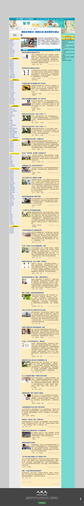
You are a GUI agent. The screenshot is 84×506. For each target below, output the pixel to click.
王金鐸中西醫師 (13, 111)
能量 (43, 149)
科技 (46, 19)
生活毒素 (42, 122)
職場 (68, 18)
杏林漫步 (12, 151)
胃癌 (11, 209)
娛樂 (54, 19)
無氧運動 (38, 149)
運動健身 (12, 68)
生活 (54, 18)
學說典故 (12, 146)
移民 (65, 18)
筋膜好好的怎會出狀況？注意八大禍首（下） (34, 114)
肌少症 (33, 192)
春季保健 (12, 229)
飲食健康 (12, 63)
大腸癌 (11, 216)
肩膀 (38, 64)
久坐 (33, 371)
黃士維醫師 (12, 136)
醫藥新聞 (12, 40)
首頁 (21, 28)
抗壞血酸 (34, 95)
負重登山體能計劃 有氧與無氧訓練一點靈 (33, 327)
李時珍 (11, 156)
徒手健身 (34, 205)
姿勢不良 (34, 78)
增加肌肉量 (39, 205)
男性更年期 (12, 100)
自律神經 (40, 389)
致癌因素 (12, 203)
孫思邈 (11, 161)
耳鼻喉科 (12, 173)
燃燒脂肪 (38, 403)
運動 (37, 257)
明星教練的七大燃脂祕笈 (67, 60)
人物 (51, 18)
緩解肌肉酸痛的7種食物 (28, 442)
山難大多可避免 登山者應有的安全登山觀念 (34, 310)
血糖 (41, 273)
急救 (26, 426)
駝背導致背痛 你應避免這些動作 (31, 68)
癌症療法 (34, 161)
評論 (40, 19)
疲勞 (39, 306)
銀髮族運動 (34, 226)
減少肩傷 (38, 78)
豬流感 (11, 42)
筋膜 (33, 122)
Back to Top (80, 499)
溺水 (30, 426)
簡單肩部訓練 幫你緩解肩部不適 (31, 52)
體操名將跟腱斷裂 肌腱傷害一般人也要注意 (34, 98)
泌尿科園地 (12, 183)
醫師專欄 (15, 105)
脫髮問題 (12, 88)
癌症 (42, 306)
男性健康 (12, 83)
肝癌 (11, 208)
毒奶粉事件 (12, 50)
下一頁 (29, 482)
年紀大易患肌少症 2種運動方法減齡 (32, 177)
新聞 (38, 19)
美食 (57, 18)
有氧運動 (34, 149)
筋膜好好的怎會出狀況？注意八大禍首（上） (34, 126)
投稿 (70, 18)
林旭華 (11, 123)
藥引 (43, 161)
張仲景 (11, 160)
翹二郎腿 (37, 371)
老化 (38, 356)
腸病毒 (11, 48)
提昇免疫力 (12, 43)
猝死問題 (12, 195)
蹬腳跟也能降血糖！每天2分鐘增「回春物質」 (35, 261)
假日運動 (29, 466)
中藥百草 (12, 141)
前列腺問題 (12, 92)
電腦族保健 (12, 76)
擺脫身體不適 (34, 93)
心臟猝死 (34, 438)
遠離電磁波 (12, 77)
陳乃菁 (11, 114)
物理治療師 (39, 225)
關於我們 (62, 19)
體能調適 (37, 337)
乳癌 (11, 211)
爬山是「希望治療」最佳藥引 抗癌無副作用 (34, 153)
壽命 (40, 257)
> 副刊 (24, 28)
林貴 (11, 118)
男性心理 (12, 91)
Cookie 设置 (42, 502)
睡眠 (36, 389)
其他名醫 (12, 164)
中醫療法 (12, 143)
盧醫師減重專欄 (13, 131)
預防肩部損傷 (34, 79)
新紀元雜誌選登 (13, 133)
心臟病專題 (12, 187)
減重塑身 (12, 66)
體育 (51, 19)
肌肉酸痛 (41, 452)
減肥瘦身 (34, 403)
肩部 (41, 64)
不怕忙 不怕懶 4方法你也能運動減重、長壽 (34, 246)
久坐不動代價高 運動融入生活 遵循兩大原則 (34, 456)
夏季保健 (12, 231)
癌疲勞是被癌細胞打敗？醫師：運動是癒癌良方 (35, 277)
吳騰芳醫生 (12, 134)
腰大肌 (33, 242)
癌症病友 (38, 161)
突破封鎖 (57, 19)
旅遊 (59, 18)
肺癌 (11, 206)
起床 (33, 389)
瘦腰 (43, 403)
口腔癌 (11, 217)
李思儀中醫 (12, 129)
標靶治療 (12, 205)
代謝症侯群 (12, 198)
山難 (36, 323)
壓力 (23, 477)
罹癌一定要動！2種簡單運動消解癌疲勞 (33, 293)
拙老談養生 (12, 115)
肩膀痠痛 (34, 64)
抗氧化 (33, 452)
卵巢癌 (11, 221)
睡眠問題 (12, 186)
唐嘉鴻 (33, 110)
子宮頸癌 (12, 222)
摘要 (59, 49)
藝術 (40, 18)
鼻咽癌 (11, 214)
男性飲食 (12, 81)
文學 (43, 18)
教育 (48, 18)
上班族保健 (12, 74)
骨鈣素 (37, 273)
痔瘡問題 (12, 179)
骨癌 (11, 213)
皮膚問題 (12, 181)
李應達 (11, 112)
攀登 (39, 323)
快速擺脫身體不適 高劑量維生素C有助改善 (34, 83)
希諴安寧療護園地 (14, 137)
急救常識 (12, 60)
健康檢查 (12, 61)
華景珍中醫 (12, 109)
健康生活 (15, 79)
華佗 (11, 155)
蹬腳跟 (33, 273)
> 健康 (30, 28)
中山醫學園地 (13, 125)
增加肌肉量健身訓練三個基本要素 (31, 196)
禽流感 (11, 46)
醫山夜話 (12, 149)
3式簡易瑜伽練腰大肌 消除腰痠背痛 (32, 230)
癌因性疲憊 (34, 306)
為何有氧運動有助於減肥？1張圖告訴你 (33, 139)
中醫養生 (12, 145)
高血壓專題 (12, 189)
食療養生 (15, 140)
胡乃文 (11, 107)
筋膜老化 (37, 122)
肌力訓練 (38, 192)
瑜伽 (37, 242)
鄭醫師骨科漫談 (13, 128)
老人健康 (12, 89)
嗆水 (23, 426)
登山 (33, 323)
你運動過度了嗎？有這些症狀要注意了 (32, 165)
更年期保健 (12, 99)
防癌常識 (12, 202)
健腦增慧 (12, 65)
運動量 (33, 257)
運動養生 (15, 226)
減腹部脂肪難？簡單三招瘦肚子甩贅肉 (32, 393)
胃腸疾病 (12, 176)
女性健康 (12, 84)
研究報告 (12, 45)
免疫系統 (38, 172)
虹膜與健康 (12, 51)
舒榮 (11, 117)
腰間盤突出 (33, 415)
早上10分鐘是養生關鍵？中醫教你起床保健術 (34, 375)
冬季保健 (12, 228)
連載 (46, 18)
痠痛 (40, 242)
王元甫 (11, 122)
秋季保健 (12, 232)
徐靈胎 (11, 163)
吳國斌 (11, 120)
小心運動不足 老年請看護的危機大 (31, 210)
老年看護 (34, 225)
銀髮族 (42, 192)
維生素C (40, 93)
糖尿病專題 (12, 192)
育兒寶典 (12, 95)
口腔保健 (12, 71)
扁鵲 (11, 158)
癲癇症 (11, 194)
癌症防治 (12, 170)
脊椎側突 (27, 415)
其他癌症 (12, 224)
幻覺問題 (12, 197)
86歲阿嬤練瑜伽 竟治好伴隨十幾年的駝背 (33, 407)
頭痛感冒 (12, 172)
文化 (38, 18)
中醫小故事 (12, 166)
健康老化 (34, 356)
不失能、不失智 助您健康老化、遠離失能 (33, 341)
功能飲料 (34, 437)
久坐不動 (24, 466)
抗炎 (37, 452)
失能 (41, 356)
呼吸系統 (12, 175)
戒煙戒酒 (12, 102)
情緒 (26, 477)
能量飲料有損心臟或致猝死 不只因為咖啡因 (34, 430)
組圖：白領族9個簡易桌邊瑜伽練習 (31, 470)
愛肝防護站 (12, 191)
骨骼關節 (12, 184)
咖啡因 (38, 437)
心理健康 (12, 69)
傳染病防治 (12, 53)
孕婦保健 (12, 94)
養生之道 (12, 54)
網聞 (48, 19)
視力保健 (12, 73)
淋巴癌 (11, 219)
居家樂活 (15, 58)
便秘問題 (12, 178)
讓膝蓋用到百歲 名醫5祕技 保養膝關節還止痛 (34, 360)
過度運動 (34, 172)
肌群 (33, 206)
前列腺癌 (12, 56)
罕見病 (11, 200)
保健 (62, 18)
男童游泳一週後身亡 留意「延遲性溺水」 (33, 419)
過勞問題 (12, 97)
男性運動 (12, 86)
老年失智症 (12, 103)
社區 (43, 19)
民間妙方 (12, 148)
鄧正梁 (11, 126)
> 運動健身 (34, 28)
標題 (55, 49)
